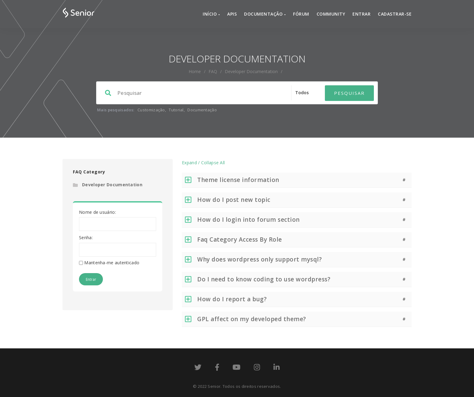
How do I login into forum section (248, 220)
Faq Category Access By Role (239, 239)
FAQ (213, 71)
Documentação (265, 14)
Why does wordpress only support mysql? (259, 259)
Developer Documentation (112, 184)
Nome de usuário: (97, 212)
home (195, 71)
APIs (232, 14)
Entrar (361, 14)
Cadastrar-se (395, 14)
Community (331, 14)
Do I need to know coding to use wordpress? (263, 279)
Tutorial (176, 110)
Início (211, 14)
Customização (151, 110)
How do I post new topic (233, 200)
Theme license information (238, 180)
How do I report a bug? (232, 299)
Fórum (301, 14)
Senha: (86, 237)
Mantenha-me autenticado (111, 262)
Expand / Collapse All (203, 162)
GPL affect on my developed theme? (251, 319)
